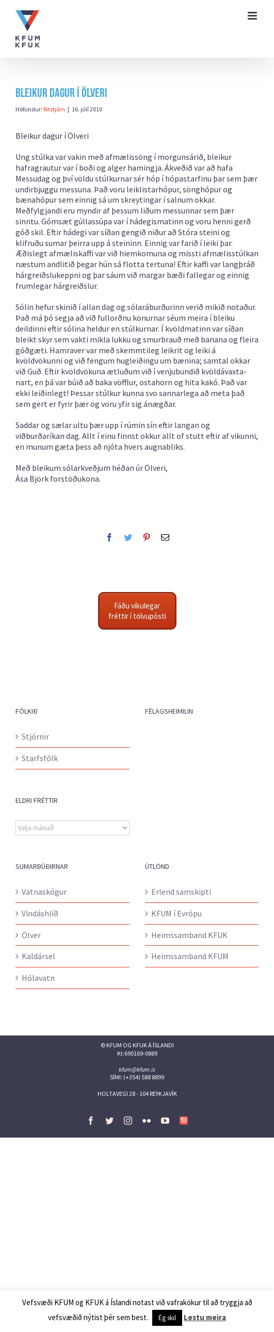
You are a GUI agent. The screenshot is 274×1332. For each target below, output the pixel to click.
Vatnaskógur (44, 891)
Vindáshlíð (40, 913)
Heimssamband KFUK (189, 935)
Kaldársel (38, 956)
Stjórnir (35, 736)
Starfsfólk (40, 758)
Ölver (31, 935)
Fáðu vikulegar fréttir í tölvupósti (137, 611)
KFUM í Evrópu (176, 913)
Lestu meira (205, 1317)
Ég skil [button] (167, 1317)
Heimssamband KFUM (190, 956)
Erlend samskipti (181, 891)
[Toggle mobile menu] (253, 15)
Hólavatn (38, 978)
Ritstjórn (54, 109)
